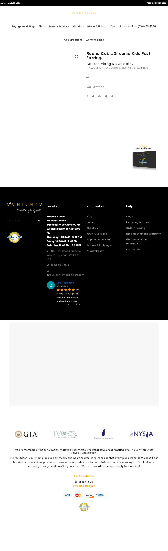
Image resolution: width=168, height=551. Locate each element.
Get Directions (73, 39)
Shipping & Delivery (98, 239)
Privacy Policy (95, 251)
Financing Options (137, 222)
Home (90, 222)
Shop (42, 26)
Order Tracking (135, 228)
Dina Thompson (65, 282)
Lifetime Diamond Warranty (143, 233)
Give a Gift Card (97, 26)
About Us (78, 26)
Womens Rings (95, 39)
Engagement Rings (23, 26)
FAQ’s (129, 216)
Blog (89, 216)
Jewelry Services (58, 26)
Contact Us (117, 26)
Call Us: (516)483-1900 (10, 3)
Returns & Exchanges (99, 245)
